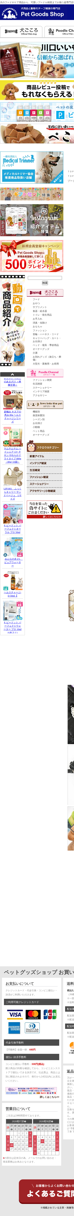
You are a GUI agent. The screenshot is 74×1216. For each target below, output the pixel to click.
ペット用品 (39, 431)
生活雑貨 (37, 383)
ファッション (40, 330)
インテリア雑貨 (41, 391)
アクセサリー (40, 395)
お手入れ (37, 318)
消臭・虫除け (40, 322)
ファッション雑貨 (42, 380)
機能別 (36, 411)
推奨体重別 (39, 415)
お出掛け (37, 423)
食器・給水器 (40, 311)
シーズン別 (39, 419)
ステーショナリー (42, 387)
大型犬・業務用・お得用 (46, 363)
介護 (35, 352)
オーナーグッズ (41, 349)
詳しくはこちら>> (49, 1097)
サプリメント (40, 307)
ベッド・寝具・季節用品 (46, 345)
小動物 (36, 427)
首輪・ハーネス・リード (46, 334)
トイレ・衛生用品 (42, 314)
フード (36, 299)
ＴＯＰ (70, 171)
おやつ (36, 303)
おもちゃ (37, 326)
